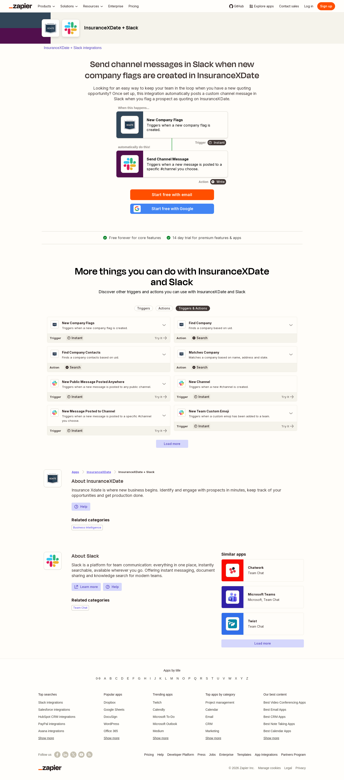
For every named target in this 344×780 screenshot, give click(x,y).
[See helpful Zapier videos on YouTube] (81, 754)
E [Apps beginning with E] (128, 678)
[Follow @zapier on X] (73, 754)
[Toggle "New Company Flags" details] (108, 325)
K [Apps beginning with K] (160, 678)
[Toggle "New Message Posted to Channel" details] (108, 416)
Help (80, 507)
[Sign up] (326, 6)
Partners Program (293, 754)
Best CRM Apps (275, 717)
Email (209, 717)
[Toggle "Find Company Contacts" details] (108, 355)
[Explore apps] (261, 6)
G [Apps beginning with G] (139, 678)
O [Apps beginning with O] (183, 678)
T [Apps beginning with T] (213, 678)
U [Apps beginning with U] (218, 678)
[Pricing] (133, 6)
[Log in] (308, 6)
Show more (46, 738)
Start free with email (172, 194)
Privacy (301, 768)
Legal (288, 768)
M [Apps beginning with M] (171, 678)
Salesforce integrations (54, 709)
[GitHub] (236, 6)
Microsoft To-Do (164, 717)
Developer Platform (180, 754)
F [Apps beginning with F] (134, 678)
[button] (172, 209)
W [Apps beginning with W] (230, 678)
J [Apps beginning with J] (155, 678)
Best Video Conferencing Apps (285, 702)
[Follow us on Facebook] (57, 754)
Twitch (157, 702)
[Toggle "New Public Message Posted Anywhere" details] (108, 384)
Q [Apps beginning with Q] (195, 678)
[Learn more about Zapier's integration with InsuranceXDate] (52, 479)
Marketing (212, 731)
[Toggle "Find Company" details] (235, 325)
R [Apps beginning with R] (201, 678)
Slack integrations (50, 702)
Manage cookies (269, 768)
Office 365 (111, 731)
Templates (244, 754)
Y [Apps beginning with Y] (242, 678)
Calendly (159, 709)
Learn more (86, 587)
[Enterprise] (116, 6)
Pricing (149, 754)
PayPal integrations (51, 724)
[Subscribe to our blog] (89, 754)
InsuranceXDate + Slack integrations (73, 48)
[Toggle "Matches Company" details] (235, 355)
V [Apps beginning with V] (224, 678)
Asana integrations (51, 731)
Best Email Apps (275, 709)
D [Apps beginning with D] (122, 678)
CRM (208, 724)
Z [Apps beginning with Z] (247, 678)
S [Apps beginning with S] (207, 678)
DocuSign (110, 717)
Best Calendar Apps (277, 731)
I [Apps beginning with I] (150, 678)
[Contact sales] (289, 6)
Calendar (211, 709)
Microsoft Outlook (165, 724)
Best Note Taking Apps (279, 724)
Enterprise (226, 754)
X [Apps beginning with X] (236, 678)
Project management (219, 702)
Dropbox (109, 702)
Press (202, 754)
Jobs (212, 754)
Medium (158, 731)
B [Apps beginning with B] (111, 678)
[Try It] (108, 338)
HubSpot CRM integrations (57, 717)
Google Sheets (114, 709)
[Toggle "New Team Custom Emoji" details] (235, 414)
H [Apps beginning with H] (145, 678)
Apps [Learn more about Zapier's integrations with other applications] (75, 472)
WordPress (111, 724)
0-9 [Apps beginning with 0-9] (98, 678)
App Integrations (266, 754)
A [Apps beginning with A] (105, 678)
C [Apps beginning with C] (116, 678)
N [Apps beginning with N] (178, 678)
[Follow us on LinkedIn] (65, 754)
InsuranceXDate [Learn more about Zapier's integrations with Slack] (99, 472)
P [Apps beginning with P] (189, 678)
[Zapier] (20, 6)
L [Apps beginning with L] (166, 678)
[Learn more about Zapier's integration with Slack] (52, 561)
